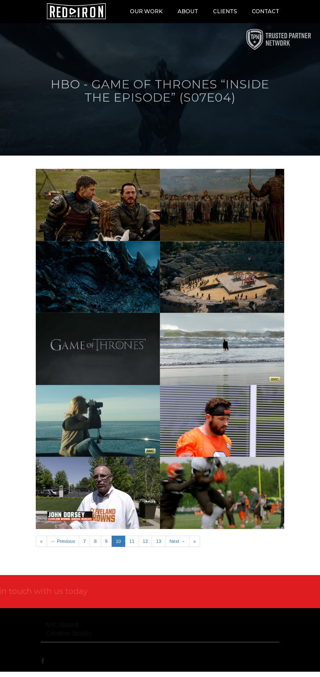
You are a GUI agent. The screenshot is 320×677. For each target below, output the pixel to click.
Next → (177, 541)
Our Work (146, 11)
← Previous (63, 541)
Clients (225, 11)
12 (145, 541)
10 (118, 541)
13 (158, 541)
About (188, 11)
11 (131, 541)
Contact (265, 11)
